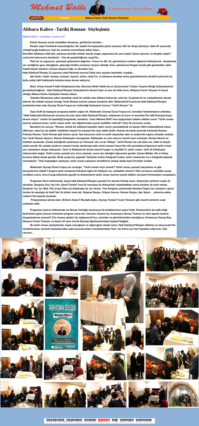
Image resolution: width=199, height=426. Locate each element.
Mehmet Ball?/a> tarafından (37, 36)
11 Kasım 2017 (58, 36)
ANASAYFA (36, 18)
